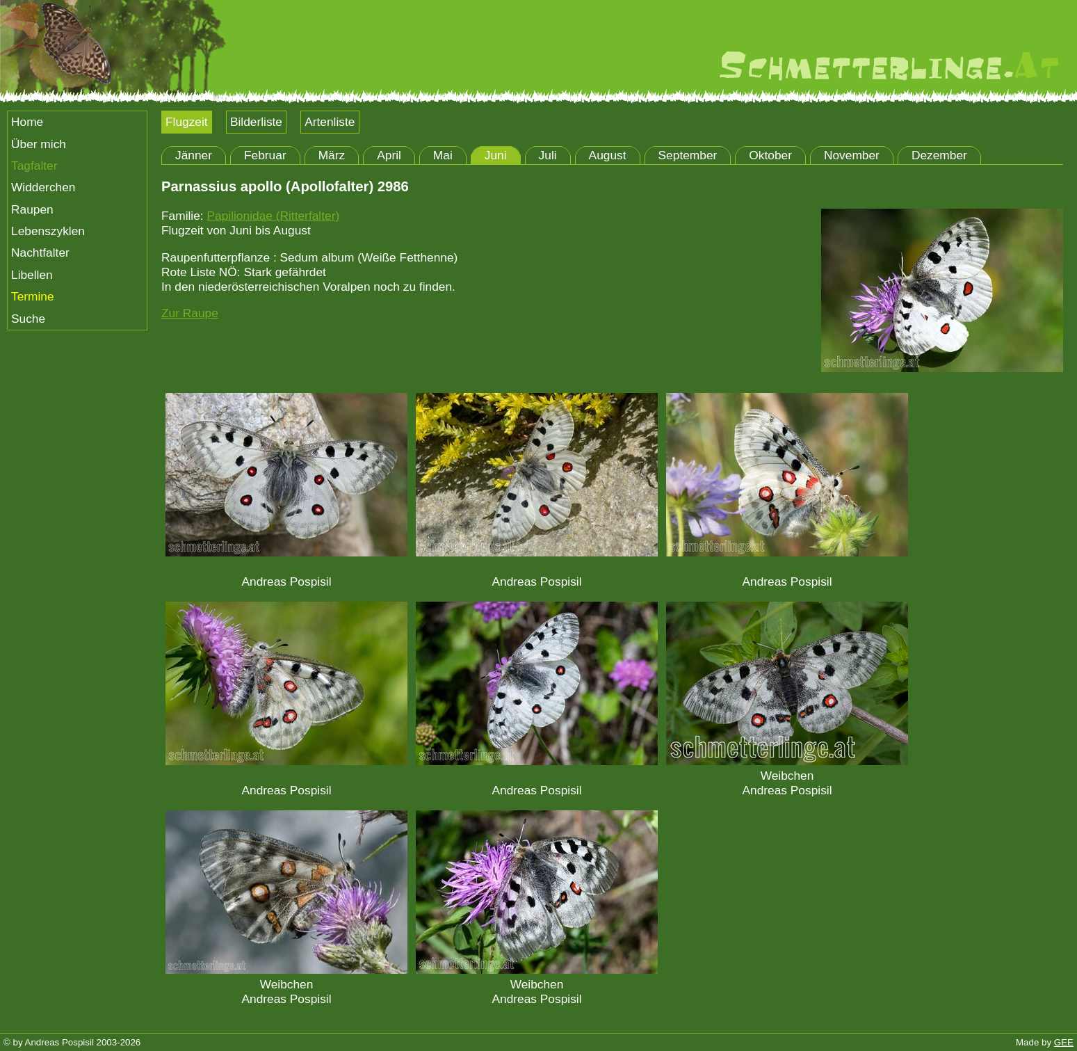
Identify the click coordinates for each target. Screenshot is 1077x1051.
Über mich (38, 144)
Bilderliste (256, 122)
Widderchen (43, 187)
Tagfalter (34, 166)
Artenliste (330, 122)
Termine (32, 296)
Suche (28, 319)
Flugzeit (186, 122)
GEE (1064, 1042)
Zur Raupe (189, 313)
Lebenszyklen (48, 231)
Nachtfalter (40, 252)
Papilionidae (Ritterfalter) (273, 216)
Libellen (32, 275)
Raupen (32, 209)
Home (27, 122)
